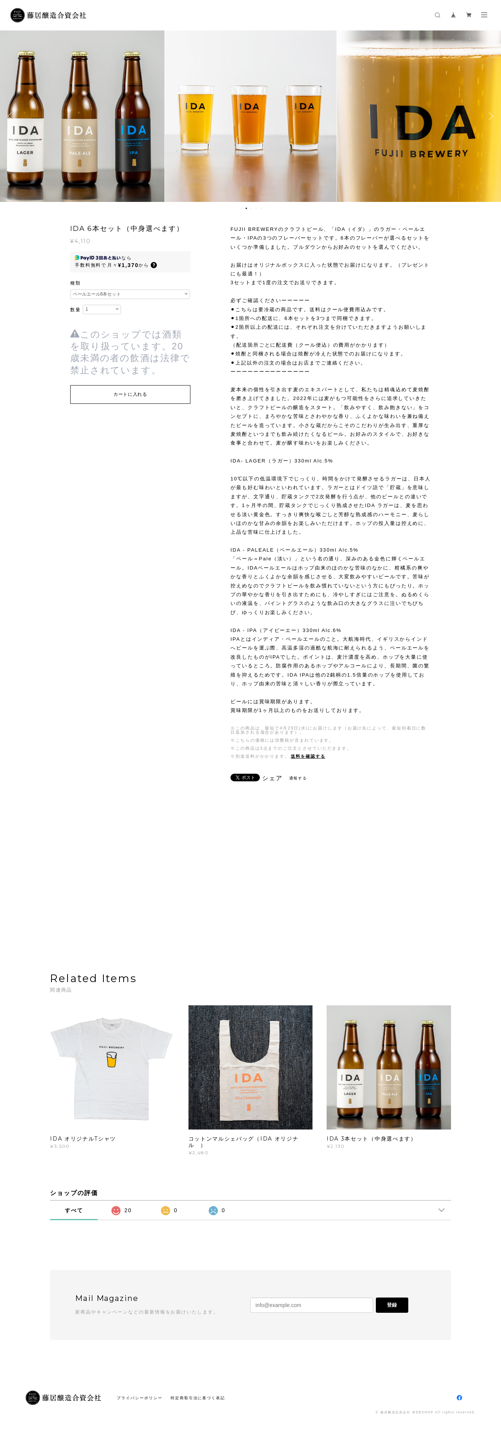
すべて (74, 1210)
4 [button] (256, 208)
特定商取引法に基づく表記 (198, 1398)
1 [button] (241, 208)
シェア (272, 778)
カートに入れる (130, 394)
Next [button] (489, 116)
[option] (251, 116)
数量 (75, 309)
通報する (298, 778)
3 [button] (251, 208)
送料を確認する (308, 756)
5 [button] (261, 208)
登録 (392, 1305)
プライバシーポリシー (139, 1398)
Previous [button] (11, 116)
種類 (75, 283)
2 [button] (246, 208)
